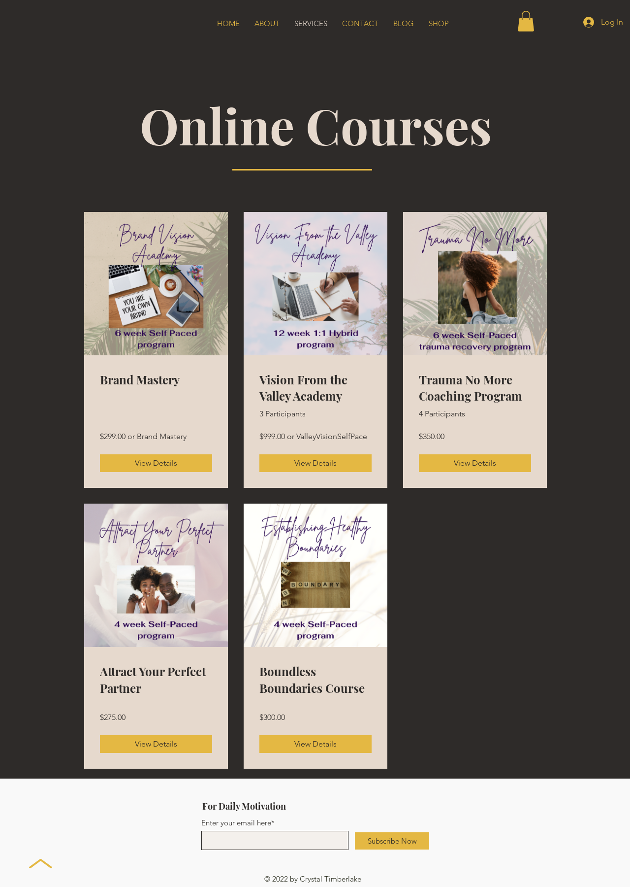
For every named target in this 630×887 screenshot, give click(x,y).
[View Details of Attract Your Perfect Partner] (156, 744)
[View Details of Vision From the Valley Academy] (315, 463)
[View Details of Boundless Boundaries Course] (315, 744)
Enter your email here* (238, 822)
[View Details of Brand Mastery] (156, 463)
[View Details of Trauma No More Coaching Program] (475, 463)
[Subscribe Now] (392, 841)
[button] (526, 21)
